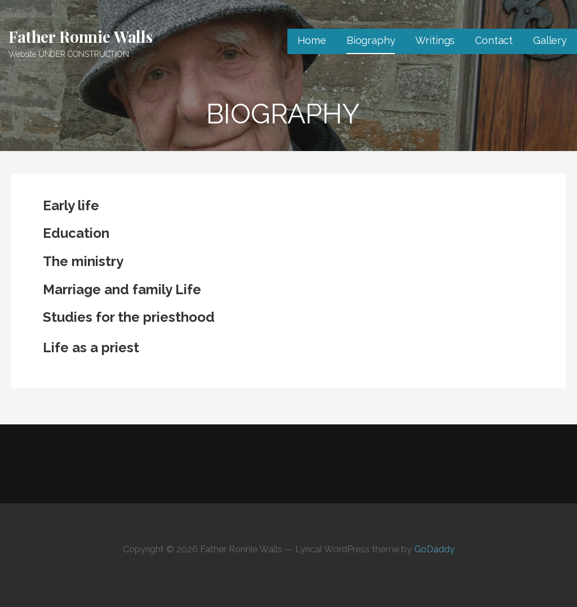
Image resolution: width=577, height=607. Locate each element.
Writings (435, 40)
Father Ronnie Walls (80, 36)
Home (312, 40)
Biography (371, 40)
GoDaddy (434, 549)
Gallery (550, 40)
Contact (494, 40)
